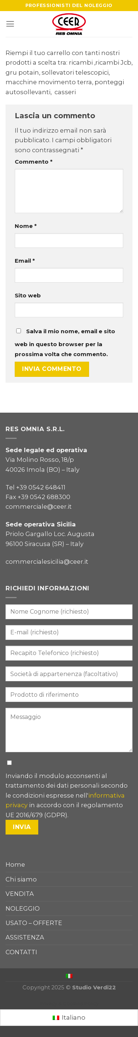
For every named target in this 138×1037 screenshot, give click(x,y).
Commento (34, 161)
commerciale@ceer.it (39, 506)
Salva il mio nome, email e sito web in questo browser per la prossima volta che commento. (65, 343)
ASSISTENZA (25, 937)
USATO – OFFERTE (34, 923)
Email (25, 260)
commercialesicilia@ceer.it (47, 561)
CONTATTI (21, 952)
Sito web (28, 295)
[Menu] (10, 24)
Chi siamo (21, 879)
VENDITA (20, 893)
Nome (26, 226)
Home (15, 864)
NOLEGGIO (23, 908)
